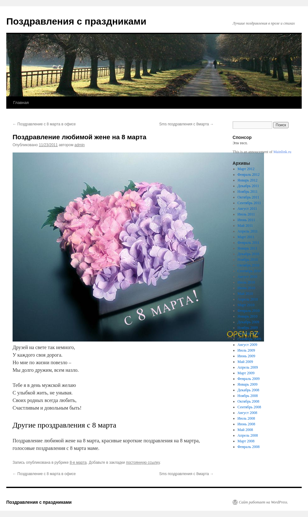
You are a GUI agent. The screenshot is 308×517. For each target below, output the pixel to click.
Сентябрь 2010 (249, 271)
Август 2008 (247, 413)
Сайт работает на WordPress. (263, 502)
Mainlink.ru (282, 152)
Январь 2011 (247, 248)
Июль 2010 (246, 282)
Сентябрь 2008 (249, 407)
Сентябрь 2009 (249, 339)
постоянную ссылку (143, 462)
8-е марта (78, 462)
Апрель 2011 (248, 231)
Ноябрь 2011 (248, 191)
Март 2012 (246, 169)
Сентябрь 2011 (249, 203)
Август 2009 (247, 344)
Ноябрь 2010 (248, 259)
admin (79, 145)
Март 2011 (246, 237)
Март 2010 (246, 305)
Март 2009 (246, 373)
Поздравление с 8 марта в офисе (44, 124)
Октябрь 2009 (249, 333)
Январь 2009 (248, 384)
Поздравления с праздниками (76, 21)
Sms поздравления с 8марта (186, 124)
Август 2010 (247, 276)
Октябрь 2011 (248, 197)
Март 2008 (246, 441)
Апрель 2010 (248, 299)
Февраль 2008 (249, 447)
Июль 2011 (246, 214)
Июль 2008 (246, 418)
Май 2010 (245, 293)
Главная (21, 102)
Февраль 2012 (249, 174)
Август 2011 (247, 208)
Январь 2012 (248, 180)
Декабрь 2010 (248, 254)
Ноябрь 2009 (248, 327)
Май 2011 (245, 225)
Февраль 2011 (249, 242)
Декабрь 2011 (248, 186)
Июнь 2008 (247, 424)
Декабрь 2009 (248, 322)
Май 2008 (245, 430)
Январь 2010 (248, 316)
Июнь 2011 (246, 220)
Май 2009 (245, 361)
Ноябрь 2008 (248, 395)
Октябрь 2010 (249, 265)
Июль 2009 (246, 350)
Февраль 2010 (249, 310)
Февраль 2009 (249, 378)
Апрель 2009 (248, 367)
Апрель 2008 (248, 435)
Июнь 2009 (247, 356)
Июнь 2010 (247, 288)
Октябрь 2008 (249, 401)
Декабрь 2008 (248, 390)
